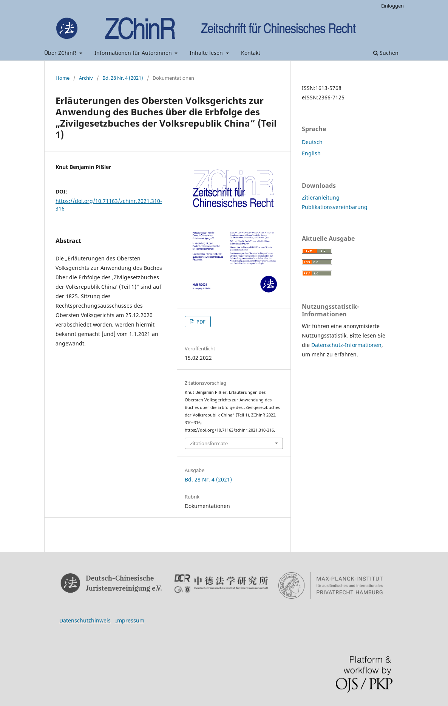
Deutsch (312, 142)
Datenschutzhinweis (85, 620)
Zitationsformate (209, 443)
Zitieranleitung (321, 197)
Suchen (386, 52)
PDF (200, 321)
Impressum (129, 620)
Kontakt (250, 52)
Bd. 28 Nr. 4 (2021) (122, 77)
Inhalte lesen (207, 52)
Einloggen (392, 5)
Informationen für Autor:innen (133, 52)
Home (63, 77)
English (311, 153)
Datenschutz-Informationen (346, 344)
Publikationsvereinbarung (335, 207)
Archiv (86, 77)
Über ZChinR (61, 52)
